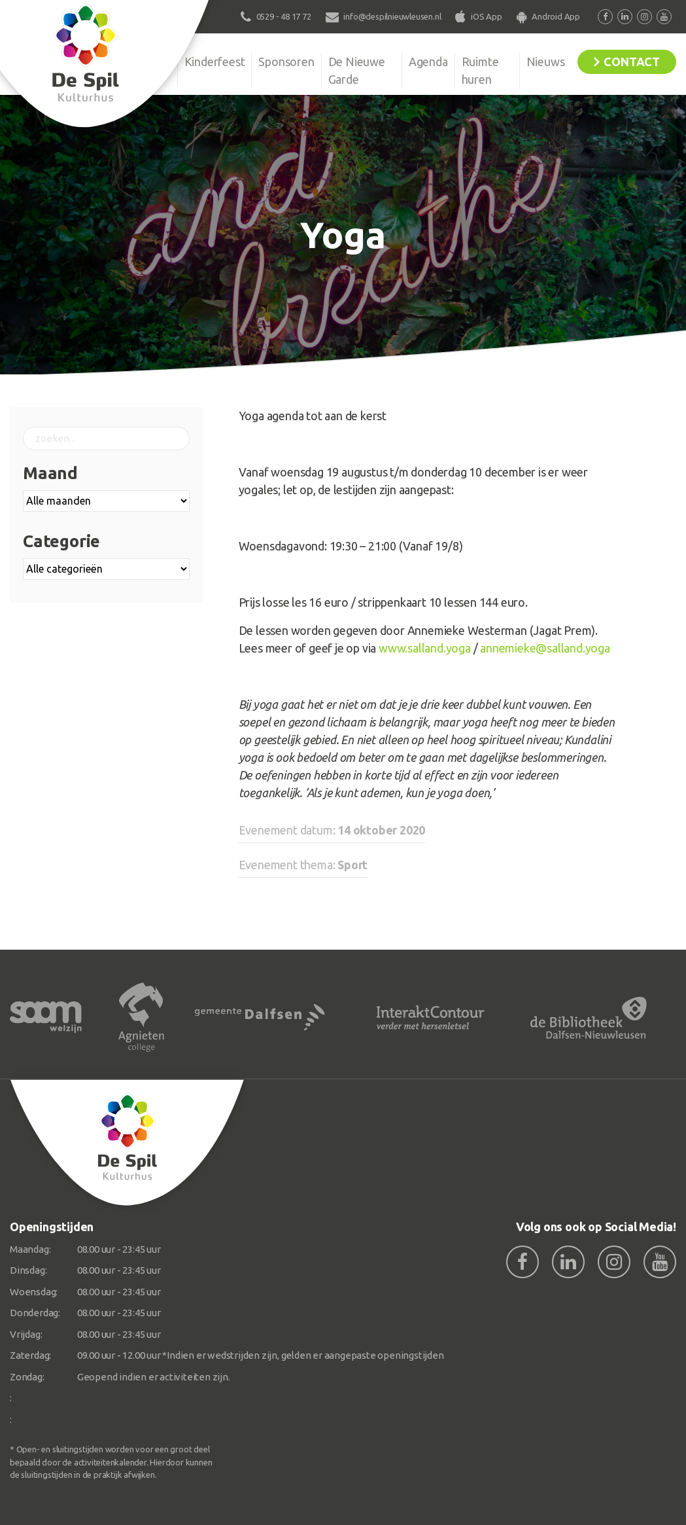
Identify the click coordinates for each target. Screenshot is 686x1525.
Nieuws (545, 61)
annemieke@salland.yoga (545, 648)
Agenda (428, 61)
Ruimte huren (480, 70)
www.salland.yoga (425, 648)
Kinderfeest (214, 61)
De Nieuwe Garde (356, 70)
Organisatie (141, 61)
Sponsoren (286, 61)
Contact (632, 61)
